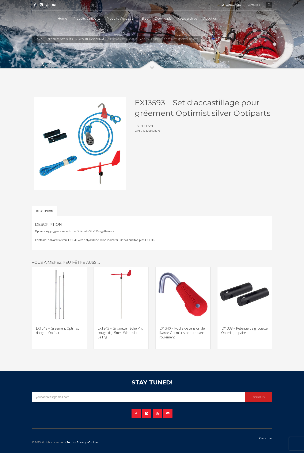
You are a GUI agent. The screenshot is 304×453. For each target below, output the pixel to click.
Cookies (93, 442)
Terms (71, 442)
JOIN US (259, 397)
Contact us (254, 4)
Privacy (81, 442)
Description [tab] (44, 211)
